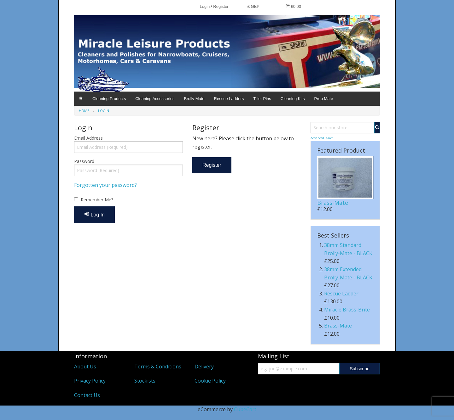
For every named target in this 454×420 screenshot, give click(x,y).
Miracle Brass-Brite (347, 309)
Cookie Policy (210, 380)
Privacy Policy (90, 380)
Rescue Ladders (229, 98)
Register (220, 6)
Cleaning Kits (293, 98)
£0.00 (293, 6)
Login (205, 6)
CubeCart (245, 409)
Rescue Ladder (341, 293)
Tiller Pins (262, 98)
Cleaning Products (109, 98)
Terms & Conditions (157, 366)
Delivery (204, 366)
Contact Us (87, 395)
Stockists (144, 380)
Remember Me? (97, 200)
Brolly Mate (194, 98)
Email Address (88, 138)
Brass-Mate (332, 202)
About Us (85, 366)
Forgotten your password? (105, 185)
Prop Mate (323, 98)
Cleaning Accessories (154, 98)
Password (84, 161)
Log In (94, 214)
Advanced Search (322, 138)
